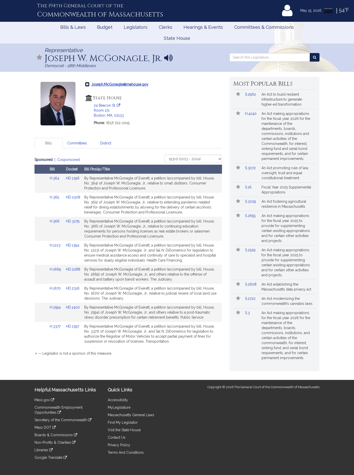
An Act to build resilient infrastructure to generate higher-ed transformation (282, 99)
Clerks (165, 27)
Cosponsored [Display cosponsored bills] (68, 160)
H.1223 (56, 245)
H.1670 (56, 288)
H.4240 (251, 114)
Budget (104, 27)
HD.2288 (73, 269)
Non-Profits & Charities (55, 442)
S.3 (248, 313)
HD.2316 (73, 288)
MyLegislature (119, 407)
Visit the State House (124, 430)
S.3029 (251, 201)
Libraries (43, 450)
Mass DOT (45, 427)
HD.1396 (73, 178)
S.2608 (251, 284)
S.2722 (250, 299)
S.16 (248, 187)
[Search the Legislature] (315, 57)
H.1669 (56, 269)
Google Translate (50, 457)
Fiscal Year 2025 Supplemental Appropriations (286, 189)
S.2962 (251, 94)
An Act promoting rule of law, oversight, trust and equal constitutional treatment (285, 173)
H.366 (55, 221)
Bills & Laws (73, 27)
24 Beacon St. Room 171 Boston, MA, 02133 (109, 110)
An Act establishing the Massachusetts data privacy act (286, 286)
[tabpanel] (128, 257)
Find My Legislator (123, 422)
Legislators (136, 27)
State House (177, 38)
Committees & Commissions (264, 27)
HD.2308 (73, 197)
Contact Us (117, 437)
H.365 (55, 197)
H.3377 (56, 326)
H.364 (55, 178)
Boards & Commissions (55, 435)
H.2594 (56, 307)
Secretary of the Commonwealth (63, 420)
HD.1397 (72, 326)
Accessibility (118, 400)
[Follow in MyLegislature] (40, 58)
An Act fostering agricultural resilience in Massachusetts (284, 203)
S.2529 (250, 250)
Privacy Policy (119, 445)
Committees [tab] (77, 143)
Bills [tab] (48, 143)
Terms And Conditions (126, 452)
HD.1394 (72, 245)
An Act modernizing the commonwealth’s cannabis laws (287, 301)
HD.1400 (73, 307)
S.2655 (250, 216)
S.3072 (251, 168)
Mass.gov (44, 400)
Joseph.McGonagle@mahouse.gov (119, 84)
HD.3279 (73, 221)
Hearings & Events (203, 27)
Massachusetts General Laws (131, 415)
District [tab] (105, 143)
